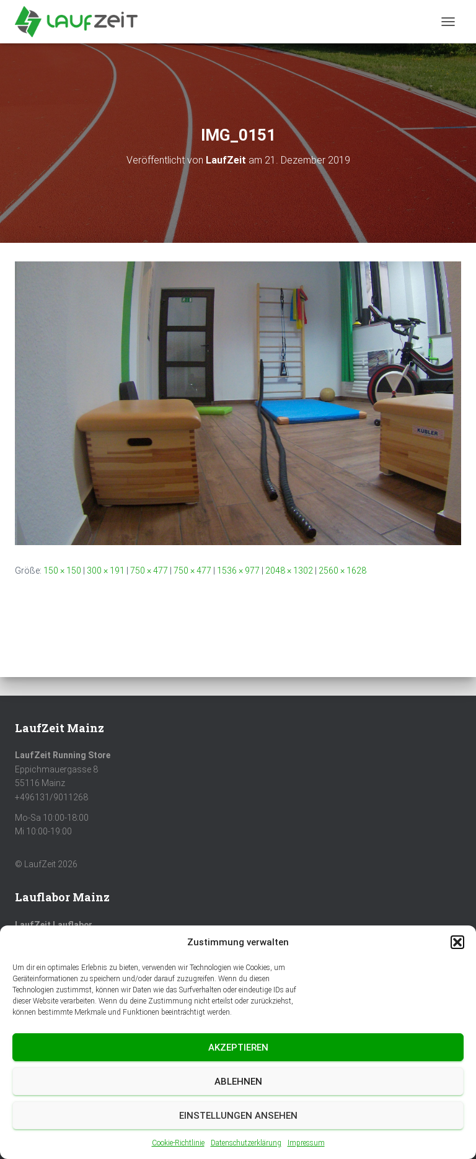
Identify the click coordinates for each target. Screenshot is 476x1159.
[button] (457, 942)
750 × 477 (149, 570)
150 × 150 (62, 570)
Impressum (306, 1143)
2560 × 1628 (342, 570)
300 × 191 (106, 570)
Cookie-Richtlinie (178, 1143)
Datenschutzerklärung (246, 1143)
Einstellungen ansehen (238, 1115)
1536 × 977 (238, 570)
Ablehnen (238, 1081)
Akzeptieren (238, 1047)
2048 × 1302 (289, 570)
